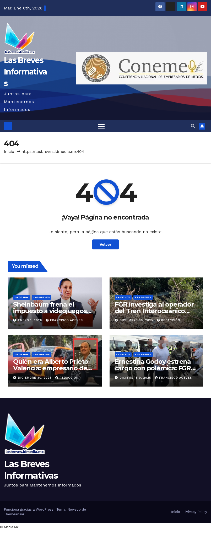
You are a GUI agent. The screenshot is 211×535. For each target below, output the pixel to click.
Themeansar (14, 514)
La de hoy (22, 297)
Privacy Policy (196, 512)
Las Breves (42, 297)
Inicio (9, 151)
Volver (105, 244)
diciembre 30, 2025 (137, 320)
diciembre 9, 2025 (136, 377)
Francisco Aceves (64, 320)
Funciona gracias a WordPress (29, 509)
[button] (193, 126)
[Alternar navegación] (101, 126)
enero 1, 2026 (30, 320)
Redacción (168, 320)
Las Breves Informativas (25, 71)
